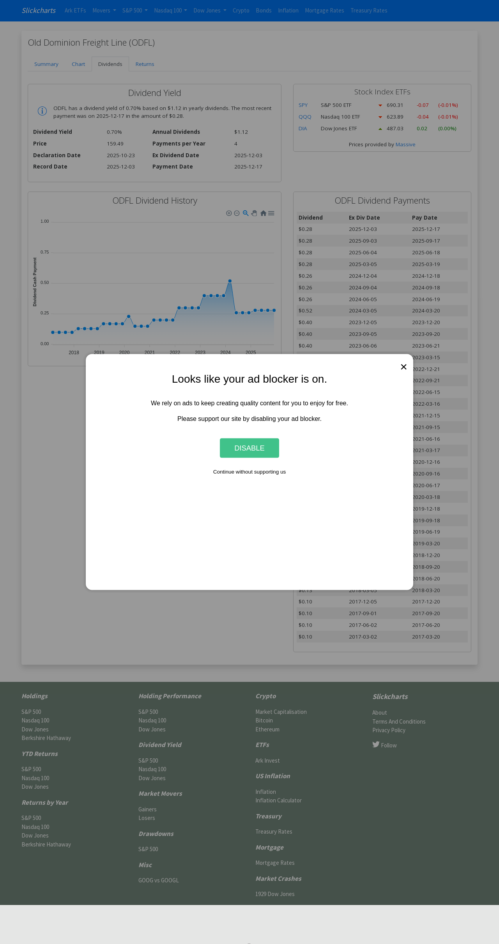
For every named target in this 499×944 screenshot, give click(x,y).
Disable (249, 448)
